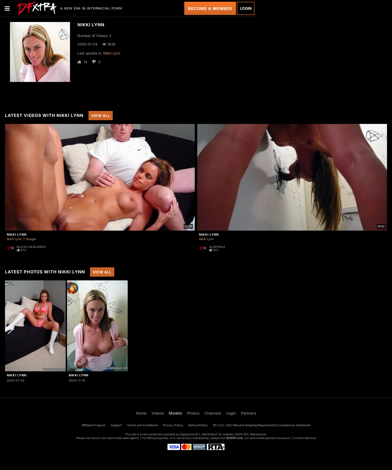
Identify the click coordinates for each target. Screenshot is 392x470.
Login (246, 8)
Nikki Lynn (111, 53)
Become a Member (210, 8)
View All (100, 115)
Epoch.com (99, 438)
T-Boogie (29, 239)
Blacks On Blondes (31, 247)
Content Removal (304, 438)
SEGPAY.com (234, 438)
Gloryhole (217, 247)
